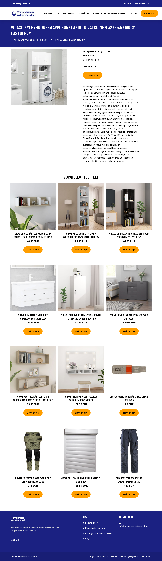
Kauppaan (149, 13)
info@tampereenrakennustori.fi (136, 3)
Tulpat (107, 51)
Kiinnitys (99, 51)
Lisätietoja (92, 75)
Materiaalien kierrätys (76, 13)
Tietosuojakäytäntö (129, 556)
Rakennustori (52, 13)
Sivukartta (145, 556)
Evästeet (114, 556)
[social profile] (30, 3)
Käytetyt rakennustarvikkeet (110, 13)
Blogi (134, 13)
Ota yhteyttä (102, 556)
